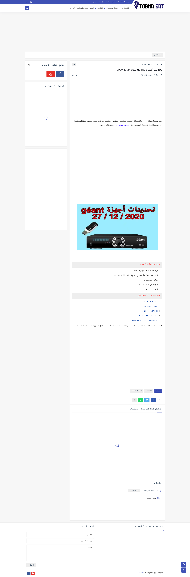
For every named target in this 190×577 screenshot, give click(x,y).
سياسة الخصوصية (99, 2)
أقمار (92, 8)
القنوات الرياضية (82, 8)
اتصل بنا (108, 2)
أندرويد (72, 8)
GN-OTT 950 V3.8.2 (150, 311)
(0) (74, 75)
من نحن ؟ (127, 2)
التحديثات (125, 8)
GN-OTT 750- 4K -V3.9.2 (148, 316)
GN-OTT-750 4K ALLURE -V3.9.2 (145, 321)
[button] (153, 400)
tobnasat (141, 573)
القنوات (100, 8)
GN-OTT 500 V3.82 (151, 302)
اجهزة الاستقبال (112, 8)
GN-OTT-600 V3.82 (150, 307)
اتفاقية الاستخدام (117, 2)
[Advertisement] (95, 32)
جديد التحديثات (136, 391)
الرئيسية (158, 65)
